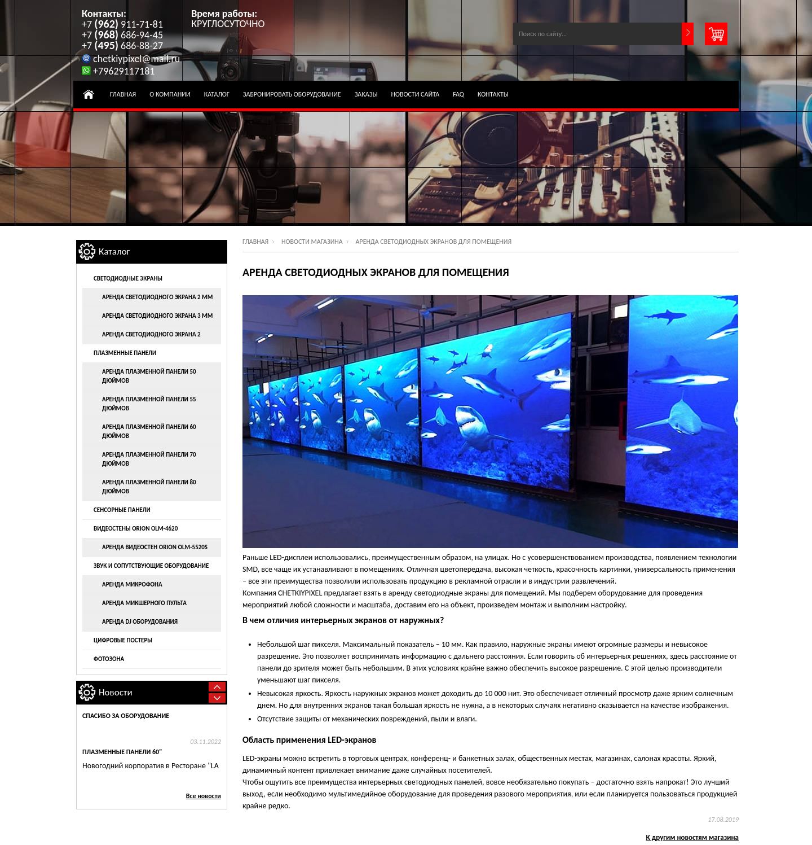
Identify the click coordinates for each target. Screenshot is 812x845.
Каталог (217, 94)
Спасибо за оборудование (125, 716)
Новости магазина (312, 242)
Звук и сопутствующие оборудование (151, 566)
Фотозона (109, 659)
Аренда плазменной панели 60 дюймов (149, 431)
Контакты (493, 94)
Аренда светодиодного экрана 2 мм (157, 297)
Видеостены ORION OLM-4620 (136, 528)
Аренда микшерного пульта (144, 603)
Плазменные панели (125, 353)
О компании (169, 94)
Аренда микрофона (132, 584)
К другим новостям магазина (692, 837)
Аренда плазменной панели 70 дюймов (149, 459)
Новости (116, 692)
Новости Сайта (415, 94)
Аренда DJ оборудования (140, 621)
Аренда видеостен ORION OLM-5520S (155, 547)
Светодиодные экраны (128, 278)
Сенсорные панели (122, 510)
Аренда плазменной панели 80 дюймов (149, 487)
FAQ (458, 94)
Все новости (203, 796)
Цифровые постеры (123, 640)
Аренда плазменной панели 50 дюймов (149, 376)
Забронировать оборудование (292, 94)
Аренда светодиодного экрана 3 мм (157, 315)
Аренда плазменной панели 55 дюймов (149, 404)
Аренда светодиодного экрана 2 (151, 334)
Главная (123, 94)
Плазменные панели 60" (122, 752)
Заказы (366, 94)
